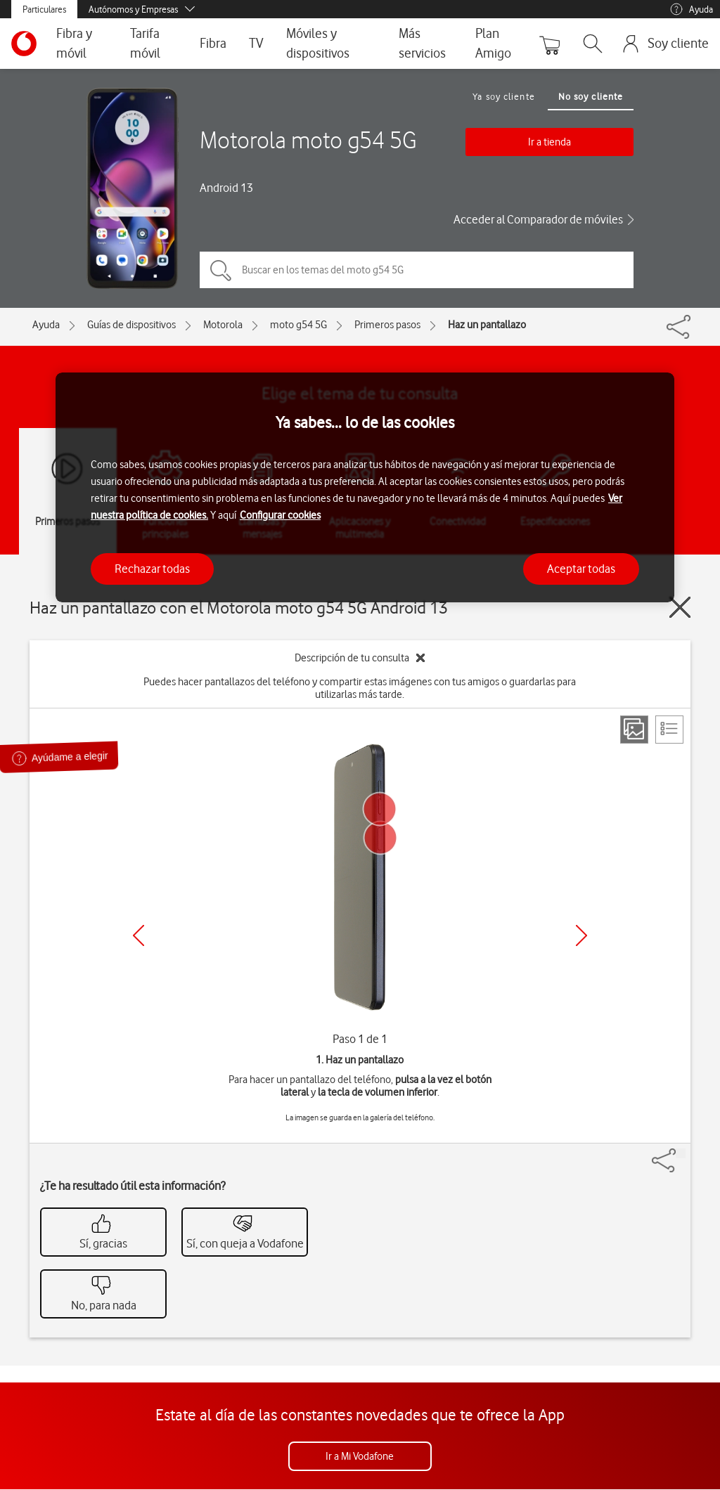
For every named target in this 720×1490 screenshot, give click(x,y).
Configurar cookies (280, 515)
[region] (365, 487)
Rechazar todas (152, 569)
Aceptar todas (581, 569)
